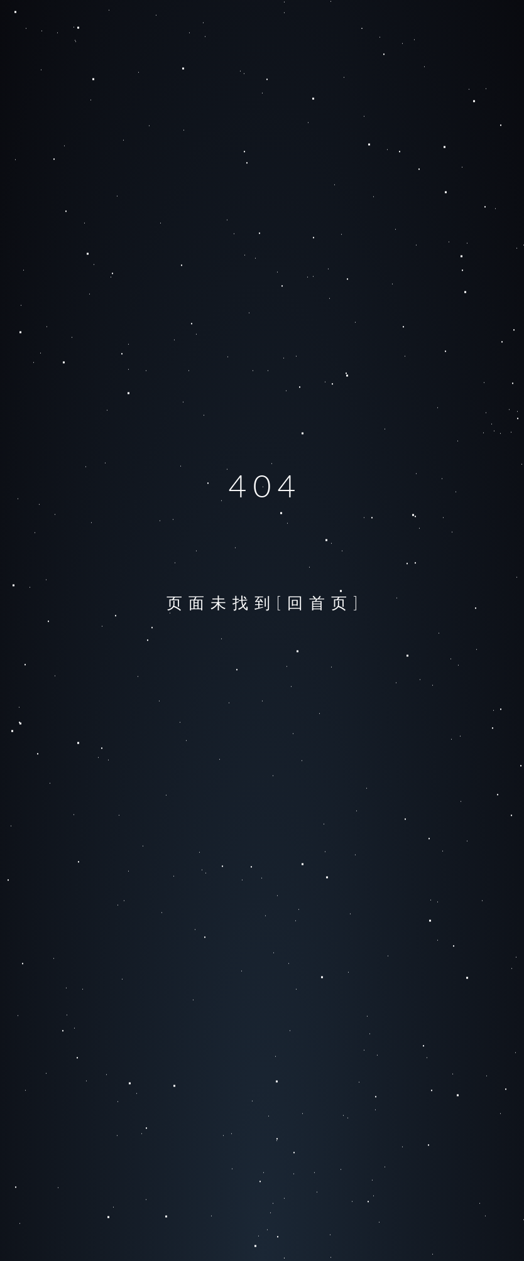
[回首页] (320, 602)
